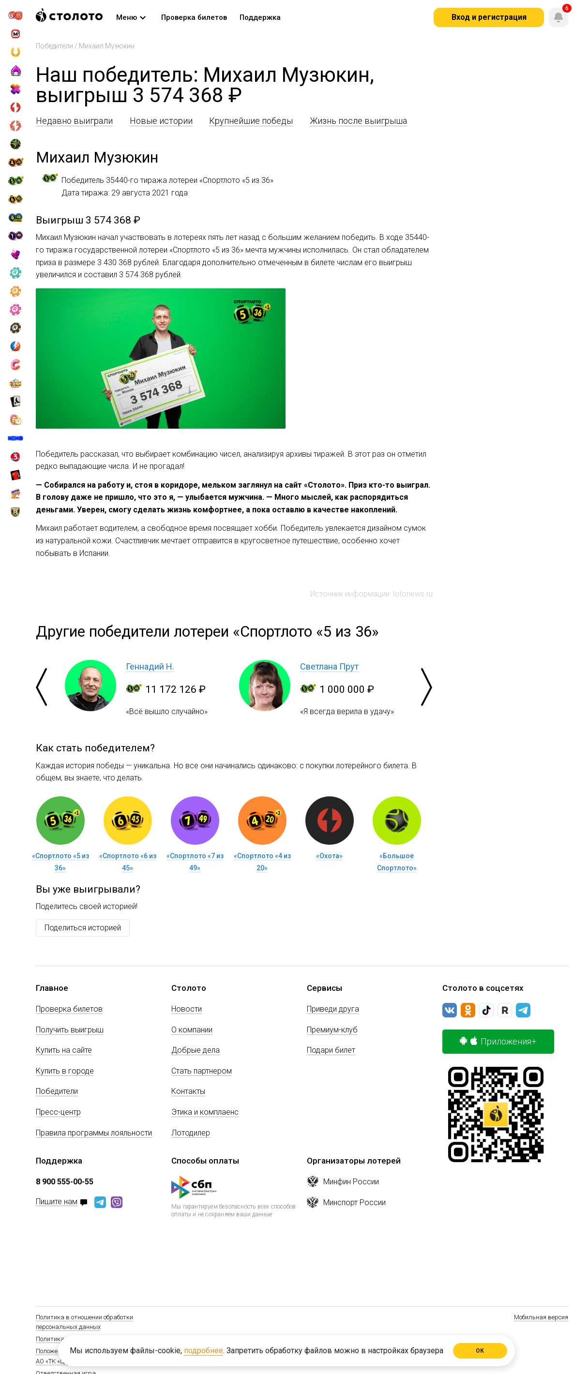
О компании (191, 1029)
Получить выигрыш (70, 1029)
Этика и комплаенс (205, 1112)
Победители (54, 46)
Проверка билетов (69, 1009)
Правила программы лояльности (94, 1132)
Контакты (188, 1091)
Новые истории (161, 121)
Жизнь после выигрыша (358, 121)
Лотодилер (190, 1132)
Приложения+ (498, 1041)
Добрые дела (195, 1050)
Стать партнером (201, 1070)
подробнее (203, 1350)
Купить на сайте (64, 1050)
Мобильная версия (541, 1317)
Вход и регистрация (489, 17)
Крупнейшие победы (251, 121)
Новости (186, 1009)
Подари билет (331, 1050)
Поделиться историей (83, 927)
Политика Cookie (59, 1339)
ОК (480, 1350)
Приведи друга (333, 1009)
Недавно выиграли (74, 121)
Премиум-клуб (332, 1029)
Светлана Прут (329, 666)
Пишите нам (56, 1202)
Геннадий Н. (150, 666)
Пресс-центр (58, 1112)
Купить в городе (65, 1070)
